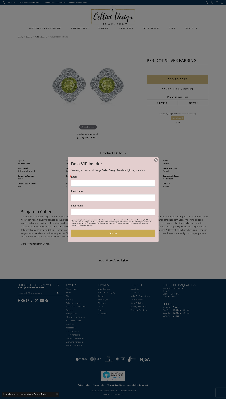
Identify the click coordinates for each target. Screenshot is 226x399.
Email (74, 177)
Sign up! (113, 233)
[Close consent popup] (57, 394)
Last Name (77, 206)
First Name (77, 191)
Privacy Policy (40, 394)
